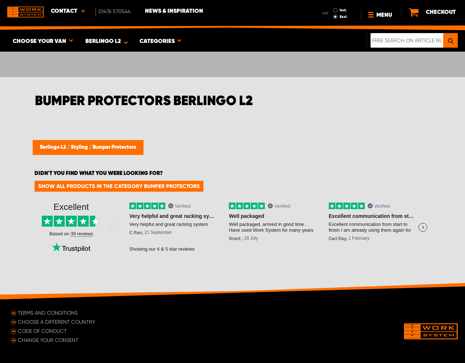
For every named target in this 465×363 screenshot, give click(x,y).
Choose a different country (56, 322)
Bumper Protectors (114, 147)
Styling (80, 147)
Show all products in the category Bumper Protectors (119, 186)
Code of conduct (42, 331)
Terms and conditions (48, 313)
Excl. (344, 17)
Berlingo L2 (53, 147)
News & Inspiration (174, 11)
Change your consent (48, 340)
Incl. (343, 10)
